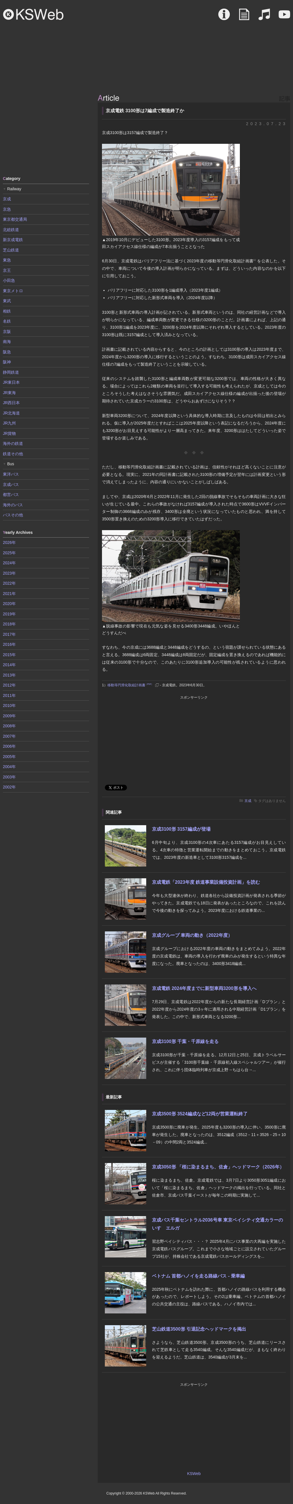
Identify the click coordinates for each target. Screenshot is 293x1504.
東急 (7, 260)
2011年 (9, 695)
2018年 (9, 624)
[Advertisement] (46, 130)
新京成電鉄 (13, 239)
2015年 (9, 654)
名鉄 (7, 321)
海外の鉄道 (13, 443)
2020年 (9, 603)
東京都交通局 (15, 219)
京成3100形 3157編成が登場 (181, 829)
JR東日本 (11, 382)
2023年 (9, 573)
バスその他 (13, 515)
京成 (247, 801)
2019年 (9, 614)
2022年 (9, 583)
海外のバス (13, 505)
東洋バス (11, 474)
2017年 (9, 634)
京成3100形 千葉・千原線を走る (185, 1041)
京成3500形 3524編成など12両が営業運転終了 (200, 1113)
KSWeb (33, 14)
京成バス (11, 484)
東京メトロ (13, 290)
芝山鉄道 (11, 250)
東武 (7, 301)
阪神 (7, 362)
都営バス (11, 494)
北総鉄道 (11, 229)
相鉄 (7, 311)
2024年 (9, 563)
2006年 (9, 746)
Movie (284, 17)
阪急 (7, 352)
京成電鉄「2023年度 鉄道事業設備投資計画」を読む (206, 882)
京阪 (7, 331)
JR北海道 (11, 413)
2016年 (9, 644)
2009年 (9, 716)
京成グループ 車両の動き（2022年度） (192, 935)
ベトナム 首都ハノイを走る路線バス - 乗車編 (198, 1276)
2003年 (9, 777)
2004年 (9, 766)
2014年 (9, 664)
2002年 (9, 787)
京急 (7, 209)
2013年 (9, 675)
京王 (7, 270)
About (224, 17)
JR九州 (9, 423)
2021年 (9, 593)
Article (244, 17)
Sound (264, 17)
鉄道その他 (13, 453)
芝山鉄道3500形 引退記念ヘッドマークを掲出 (199, 1329)
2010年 (9, 705)
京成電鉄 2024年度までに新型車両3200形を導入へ (204, 988)
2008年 (9, 726)
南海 (7, 341)
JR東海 (9, 392)
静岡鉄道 (11, 372)
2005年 (9, 756)
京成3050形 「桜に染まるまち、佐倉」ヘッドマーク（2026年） (218, 1166)
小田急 (9, 280)
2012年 (9, 685)
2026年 (9, 542)
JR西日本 (11, 402)
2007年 (9, 736)
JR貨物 (9, 433)
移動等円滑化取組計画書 (130, 685)
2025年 (9, 553)
